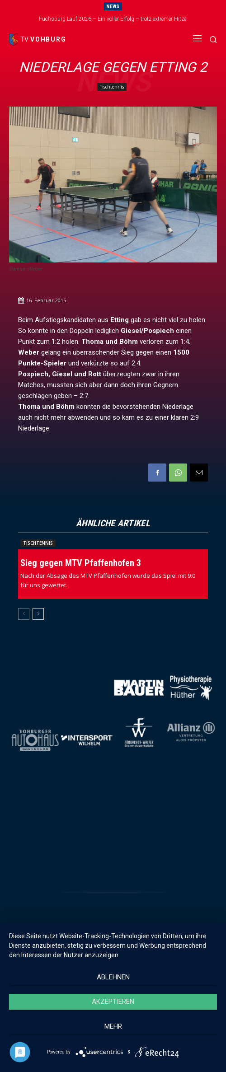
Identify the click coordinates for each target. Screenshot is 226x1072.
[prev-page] (23, 614)
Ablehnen (113, 977)
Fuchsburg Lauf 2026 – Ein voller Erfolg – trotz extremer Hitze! (113, 19)
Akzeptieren (113, 1001)
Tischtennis (112, 87)
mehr (113, 1026)
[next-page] (38, 614)
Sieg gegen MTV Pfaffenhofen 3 (80, 562)
